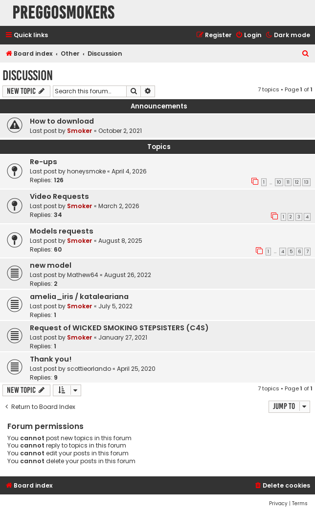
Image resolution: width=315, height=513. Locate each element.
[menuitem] (248, 35)
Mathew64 (82, 275)
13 (306, 182)
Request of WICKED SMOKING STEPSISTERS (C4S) (119, 328)
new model (50, 265)
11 (288, 182)
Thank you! (50, 359)
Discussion (27, 75)
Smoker (79, 131)
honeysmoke (86, 171)
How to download (62, 121)
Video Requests (59, 196)
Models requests (61, 231)
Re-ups (43, 162)
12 (297, 182)
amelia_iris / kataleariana (79, 296)
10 (279, 182)
